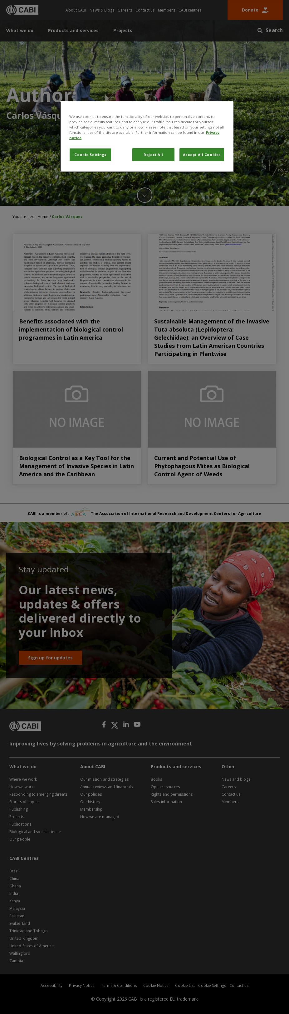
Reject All (153, 154)
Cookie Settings (90, 154)
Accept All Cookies (202, 154)
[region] (146, 136)
